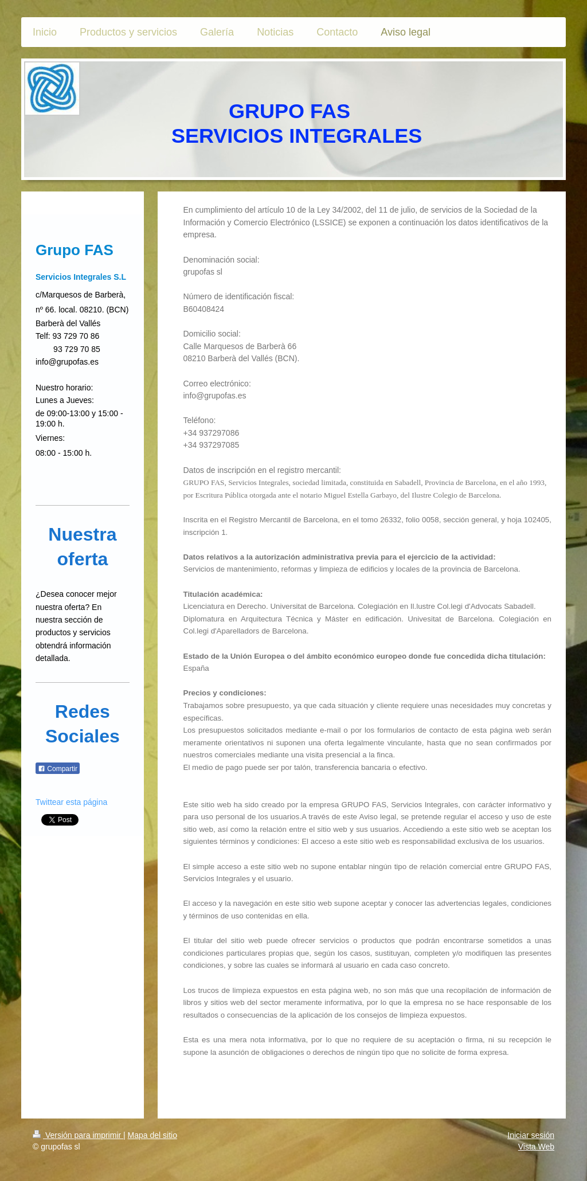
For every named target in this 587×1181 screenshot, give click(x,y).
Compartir (57, 769)
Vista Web (536, 1146)
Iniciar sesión (530, 1135)
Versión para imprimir (78, 1135)
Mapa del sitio (152, 1135)
